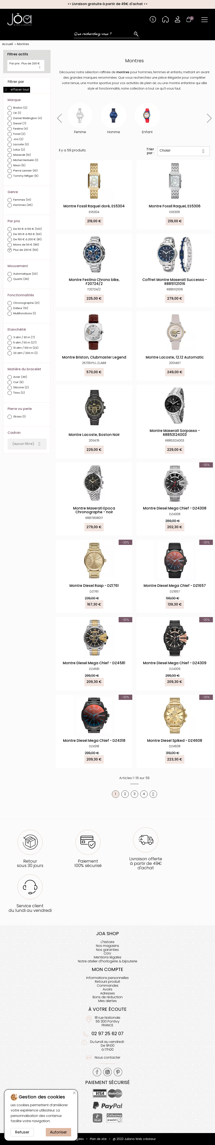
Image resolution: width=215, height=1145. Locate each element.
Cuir (18, 382)
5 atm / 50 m (25, 342)
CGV (107, 953)
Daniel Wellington (27, 118)
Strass (19, 416)
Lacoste (21, 144)
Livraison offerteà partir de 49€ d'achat (145, 863)
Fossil (19, 134)
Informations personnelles (107, 977)
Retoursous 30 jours (30, 863)
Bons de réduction (108, 997)
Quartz (21, 279)
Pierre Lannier (25, 170)
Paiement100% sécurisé (88, 863)
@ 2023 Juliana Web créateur (134, 1139)
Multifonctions (24, 313)
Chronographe (26, 303)
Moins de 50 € (26, 244)
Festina (20, 128)
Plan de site (98, 1139)
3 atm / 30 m (24, 337)
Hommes (23, 205)
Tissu (19, 392)
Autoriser (58, 1132)
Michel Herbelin (25, 160)
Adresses (107, 993)
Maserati (22, 155)
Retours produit (107, 981)
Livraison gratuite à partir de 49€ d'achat (107, 3)
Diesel (19, 123)
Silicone (21, 387)
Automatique (25, 274)
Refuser (22, 1132)
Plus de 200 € (25, 250)
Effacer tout (16, 89)
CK (17, 113)
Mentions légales (107, 957)
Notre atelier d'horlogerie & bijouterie (107, 961)
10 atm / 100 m (25, 348)
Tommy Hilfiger (25, 176)
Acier (20, 377)
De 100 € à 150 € (27, 234)
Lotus (19, 149)
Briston (20, 107)
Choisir (184, 151)
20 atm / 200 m (25, 353)
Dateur (20, 308)
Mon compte (107, 969)
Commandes (107, 985)
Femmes (22, 199)
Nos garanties (107, 949)
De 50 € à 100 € (27, 229)
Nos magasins (107, 945)
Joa (18, 139)
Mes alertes (107, 1000)
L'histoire (107, 942)
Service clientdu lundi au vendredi (30, 908)
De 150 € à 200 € (27, 239)
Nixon (19, 165)
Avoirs (107, 989)
